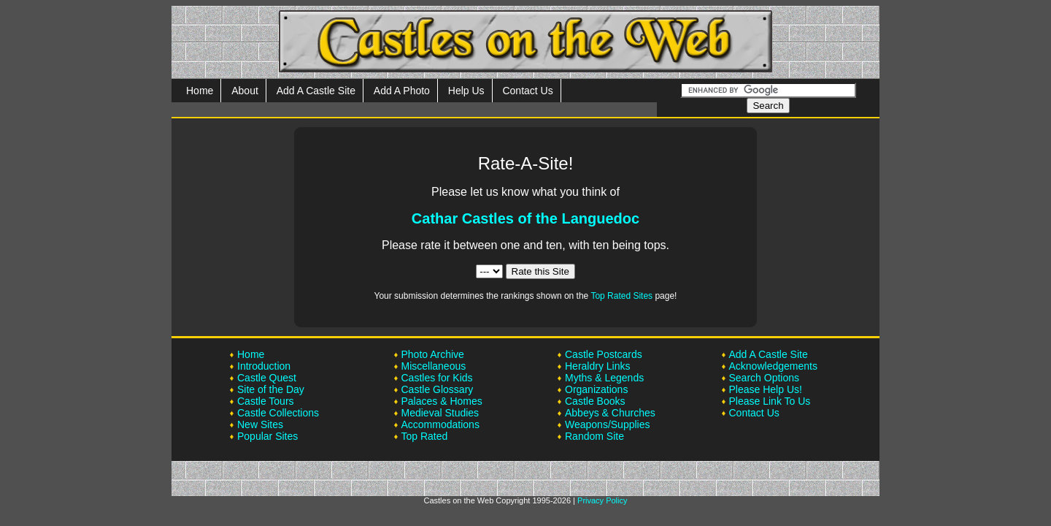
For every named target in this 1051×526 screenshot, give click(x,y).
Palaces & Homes (441, 401)
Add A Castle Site (316, 90)
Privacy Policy (602, 500)
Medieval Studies (440, 413)
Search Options (764, 378)
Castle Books (595, 401)
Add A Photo (402, 90)
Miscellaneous (433, 366)
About (244, 90)
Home (199, 90)
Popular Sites (267, 436)
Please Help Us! (765, 389)
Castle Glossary (437, 389)
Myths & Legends (604, 378)
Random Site (594, 436)
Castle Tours (265, 401)
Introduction (263, 366)
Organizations (596, 389)
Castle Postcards (603, 354)
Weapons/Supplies (607, 424)
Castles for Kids (437, 378)
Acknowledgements (773, 366)
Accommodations (440, 424)
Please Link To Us (770, 401)
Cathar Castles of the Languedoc (525, 218)
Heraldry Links (597, 366)
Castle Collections (278, 413)
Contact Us (527, 90)
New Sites (260, 424)
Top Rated (424, 436)
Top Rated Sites (621, 296)
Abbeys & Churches (610, 413)
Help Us (466, 90)
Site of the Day (270, 389)
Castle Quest (266, 378)
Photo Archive (432, 354)
